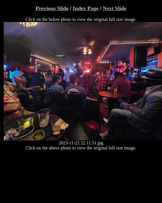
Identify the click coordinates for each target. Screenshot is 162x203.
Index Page (85, 8)
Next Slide (114, 8)
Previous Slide (52, 8)
